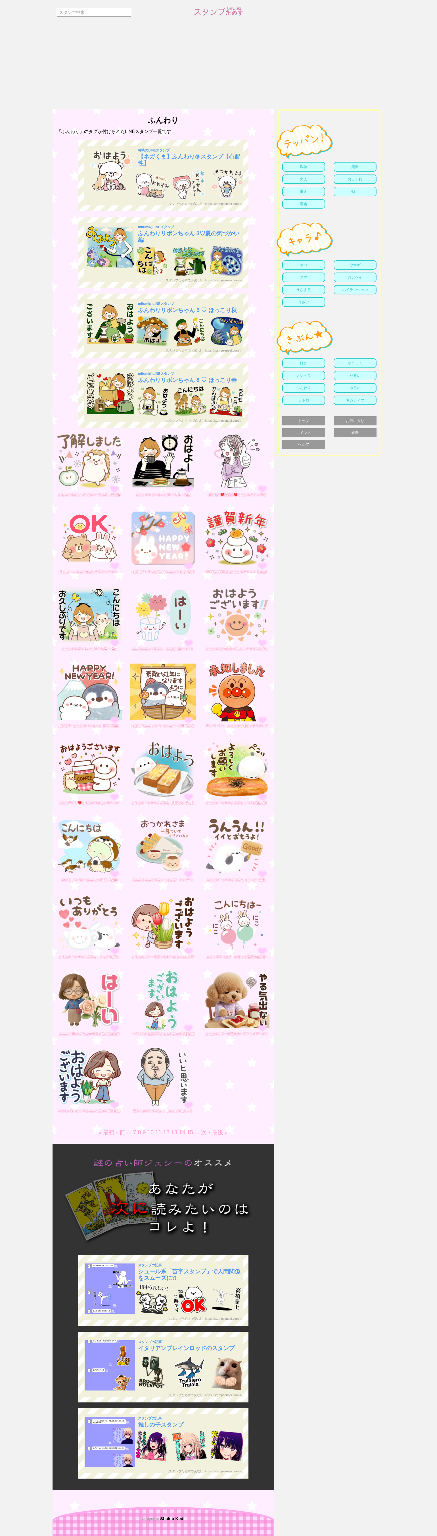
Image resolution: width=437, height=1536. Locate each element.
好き (303, 363)
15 (190, 1132)
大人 (303, 179)
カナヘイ (355, 277)
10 (150, 1132)
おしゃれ (355, 179)
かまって (355, 363)
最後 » (220, 1132)
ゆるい (355, 388)
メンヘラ (303, 375)
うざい (303, 302)
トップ (303, 421)
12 (166, 1132)
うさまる (303, 290)
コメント (303, 433)
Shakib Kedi (172, 1518)
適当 (303, 204)
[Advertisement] (218, 67)
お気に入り (355, 421)
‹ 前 (120, 1132)
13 (174, 1132)
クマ (303, 277)
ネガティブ (355, 400)
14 (182, 1132)
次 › (205, 1132)
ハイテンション (355, 290)
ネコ (303, 265)
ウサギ (355, 265)
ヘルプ (303, 444)
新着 (355, 433)
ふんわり (303, 388)
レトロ (303, 400)
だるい (355, 375)
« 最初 (107, 1132)
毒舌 (303, 191)
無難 (355, 167)
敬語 (303, 167)
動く (355, 191)
